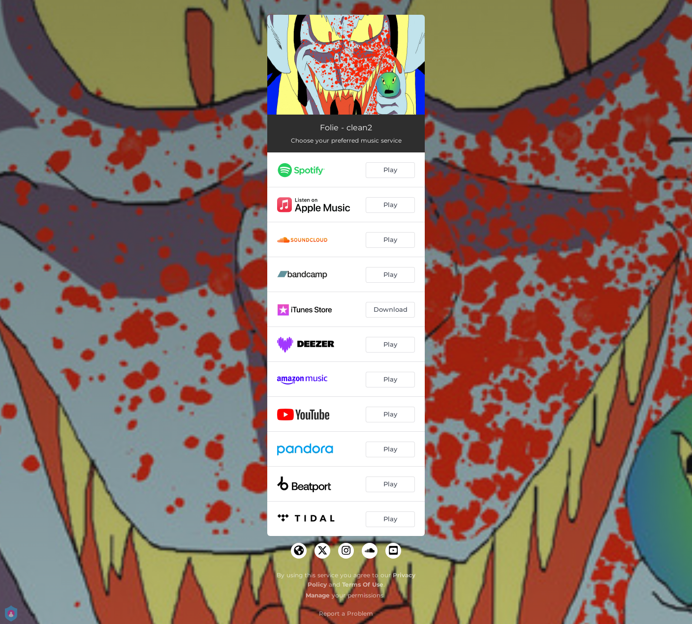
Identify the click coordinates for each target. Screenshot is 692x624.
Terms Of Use (362, 584)
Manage (318, 595)
